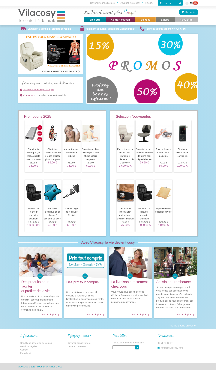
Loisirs (165, 19)
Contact (24, 349)
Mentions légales (28, 346)
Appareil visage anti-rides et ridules (71, 152)
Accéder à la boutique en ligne (38, 89)
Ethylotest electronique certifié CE (182, 152)
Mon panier (190, 12)
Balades (145, 19)
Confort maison (120, 19)
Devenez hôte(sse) (130, 3)
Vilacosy (148, 3)
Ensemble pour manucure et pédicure (163, 152)
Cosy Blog (186, 19)
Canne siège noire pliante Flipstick (71, 211)
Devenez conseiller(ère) (103, 3)
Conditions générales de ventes (36, 343)
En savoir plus (49, 314)
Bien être (95, 19)
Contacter (28, 95)
